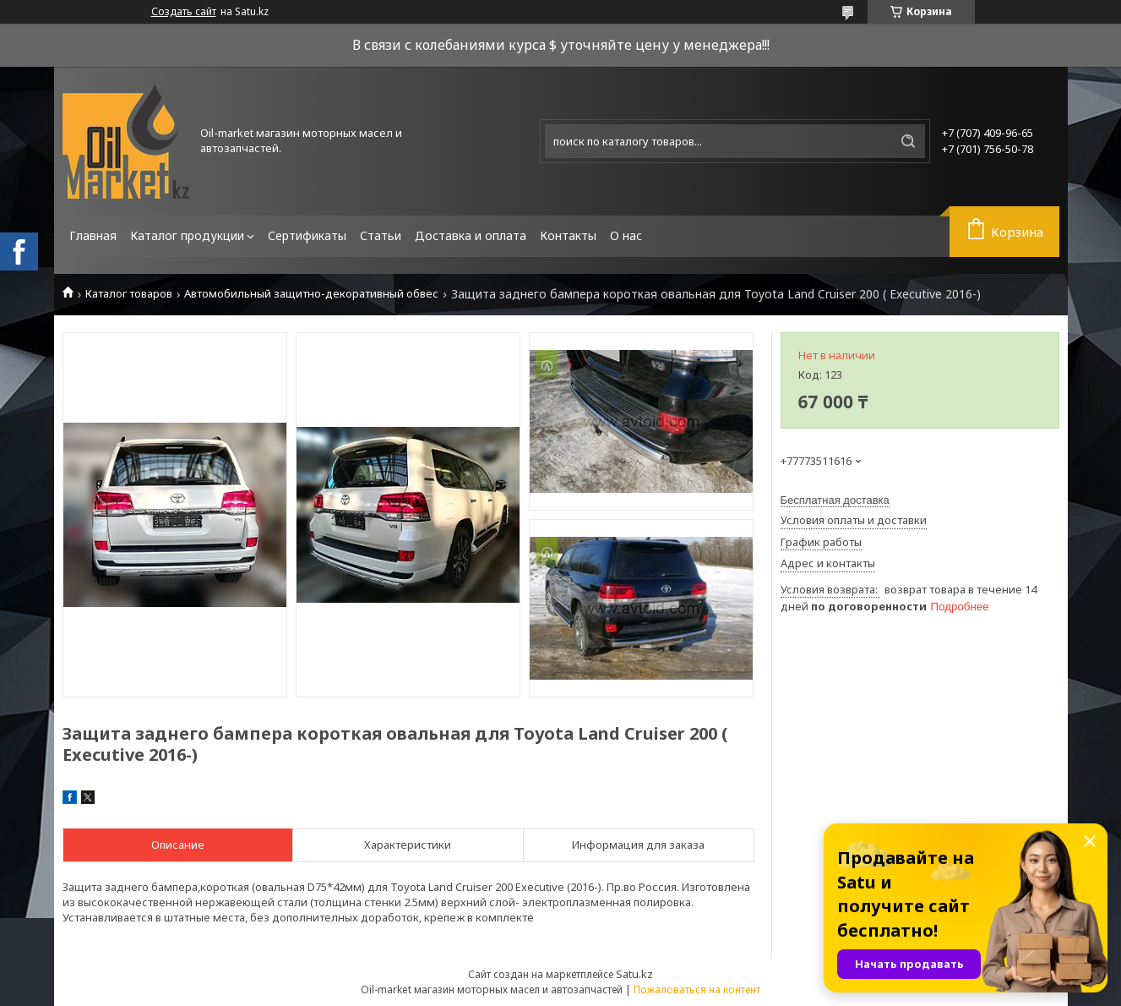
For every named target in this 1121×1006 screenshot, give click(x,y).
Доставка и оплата (470, 235)
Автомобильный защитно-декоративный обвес (311, 294)
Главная (93, 235)
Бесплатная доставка (835, 500)
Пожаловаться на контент (697, 989)
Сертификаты (307, 235)
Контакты (568, 235)
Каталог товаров (128, 294)
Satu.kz (634, 973)
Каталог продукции (187, 235)
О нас (626, 235)
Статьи (380, 235)
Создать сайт (183, 12)
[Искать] (908, 141)
